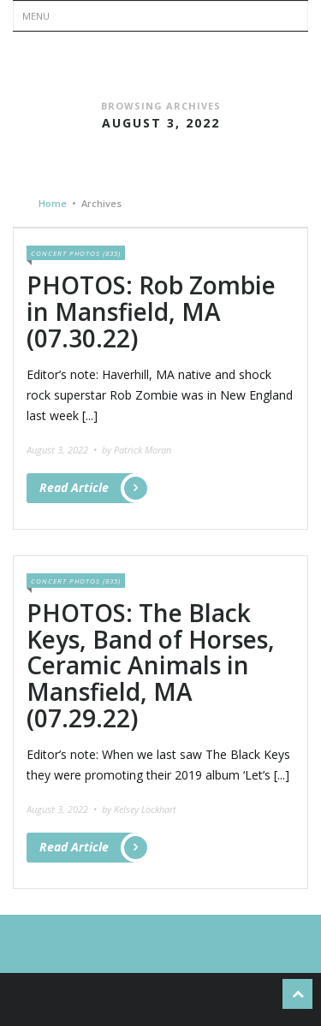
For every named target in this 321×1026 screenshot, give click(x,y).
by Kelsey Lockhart (139, 809)
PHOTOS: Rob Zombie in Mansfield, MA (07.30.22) (151, 311)
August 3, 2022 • (63, 449)
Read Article (89, 488)
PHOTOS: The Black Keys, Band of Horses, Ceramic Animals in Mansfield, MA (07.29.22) (151, 665)
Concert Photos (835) (76, 253)
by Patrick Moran (136, 449)
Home (53, 203)
